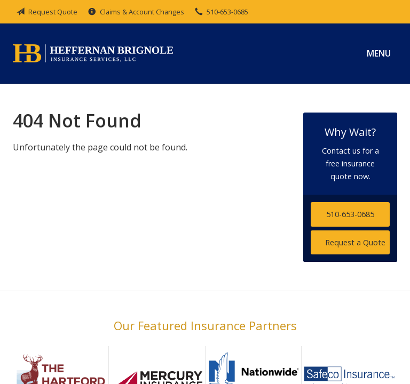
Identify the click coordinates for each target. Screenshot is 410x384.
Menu (379, 53)
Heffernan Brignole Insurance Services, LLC (93, 53)
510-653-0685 (350, 214)
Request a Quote (355, 242)
